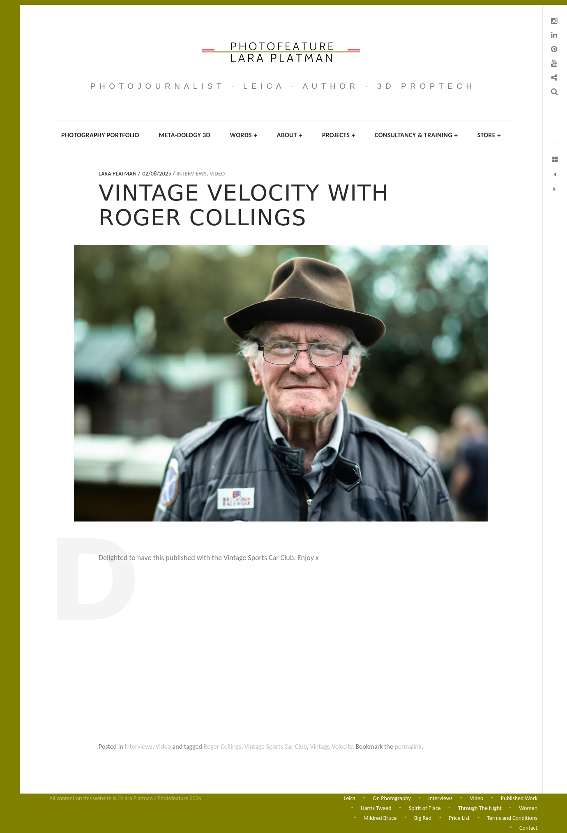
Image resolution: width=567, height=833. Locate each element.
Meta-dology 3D (184, 135)
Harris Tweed (376, 807)
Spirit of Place (425, 807)
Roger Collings (223, 746)
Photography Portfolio (100, 135)
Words (243, 135)
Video (217, 173)
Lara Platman (118, 173)
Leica (349, 797)
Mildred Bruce (380, 817)
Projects (338, 135)
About (290, 135)
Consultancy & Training (416, 135)
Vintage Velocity (331, 746)
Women (528, 807)
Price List (459, 817)
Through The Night (480, 807)
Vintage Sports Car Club (275, 746)
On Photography (391, 797)
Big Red (422, 817)
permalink (408, 746)
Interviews (191, 173)
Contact (528, 827)
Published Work (519, 797)
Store (489, 135)
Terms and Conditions (512, 817)
